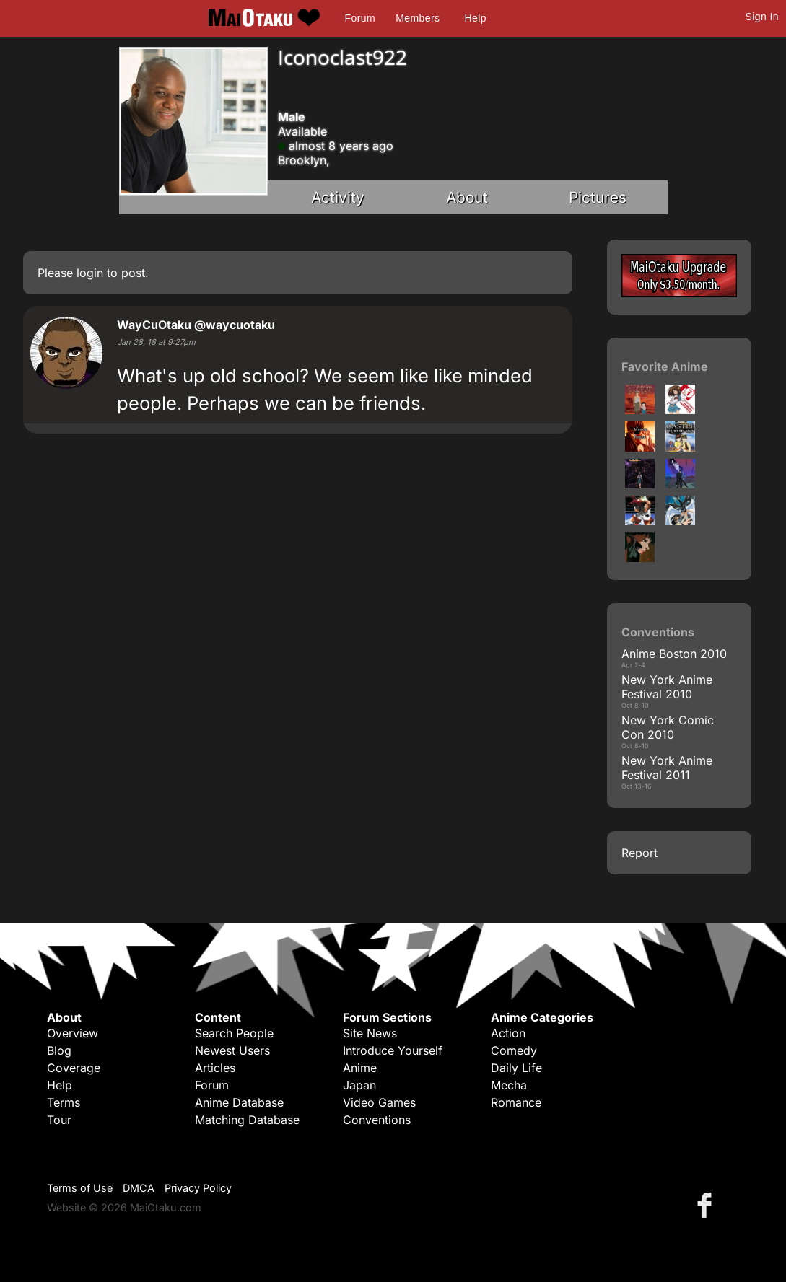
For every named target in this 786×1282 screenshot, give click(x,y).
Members (418, 18)
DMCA (138, 1188)
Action (508, 1033)
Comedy (514, 1050)
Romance (516, 1102)
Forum (360, 18)
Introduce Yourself (392, 1050)
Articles (215, 1068)
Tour (59, 1119)
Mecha (509, 1085)
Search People (234, 1033)
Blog (59, 1050)
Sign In (762, 16)
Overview (72, 1033)
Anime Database (239, 1102)
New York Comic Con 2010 (667, 727)
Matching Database (247, 1119)
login (90, 272)
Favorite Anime (664, 366)
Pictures (597, 197)
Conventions (377, 1119)
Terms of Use (80, 1188)
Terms (63, 1102)
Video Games (379, 1102)
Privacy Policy (198, 1188)
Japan (359, 1085)
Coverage (73, 1068)
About (467, 197)
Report (639, 853)
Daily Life (516, 1068)
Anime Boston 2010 (674, 653)
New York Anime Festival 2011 (666, 767)
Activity (337, 197)
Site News (370, 1033)
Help (475, 18)
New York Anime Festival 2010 (666, 686)
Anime (360, 1068)
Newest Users (232, 1050)
